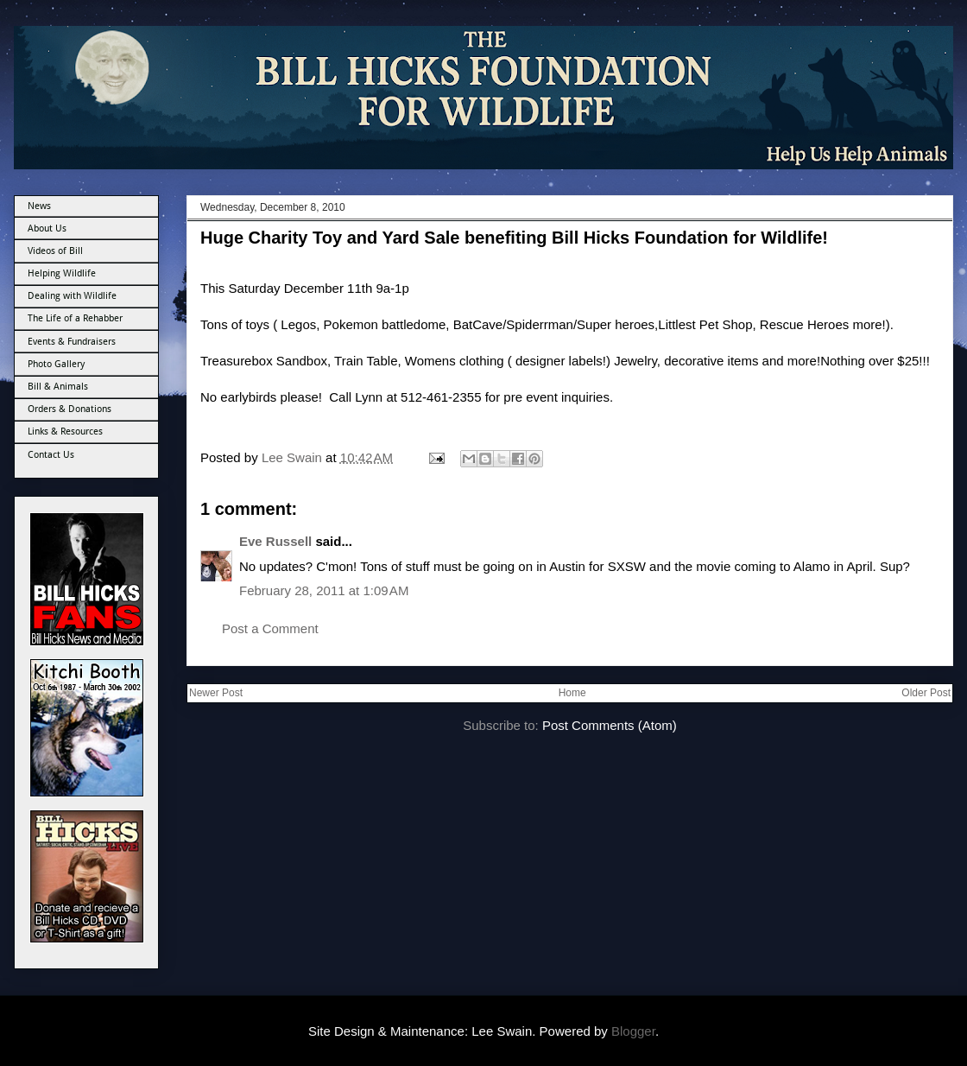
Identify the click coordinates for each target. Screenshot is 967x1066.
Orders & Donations (69, 409)
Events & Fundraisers (72, 341)
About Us (47, 228)
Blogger (633, 1031)
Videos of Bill (55, 251)
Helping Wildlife (62, 273)
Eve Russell (275, 541)
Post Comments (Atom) (609, 725)
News (39, 206)
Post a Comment (270, 628)
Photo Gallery (56, 364)
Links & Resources (65, 431)
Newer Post (216, 693)
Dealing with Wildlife (72, 295)
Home (572, 693)
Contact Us (51, 454)
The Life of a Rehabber (75, 318)
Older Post (926, 693)
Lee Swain (293, 457)
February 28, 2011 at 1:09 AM (323, 590)
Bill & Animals (58, 386)
